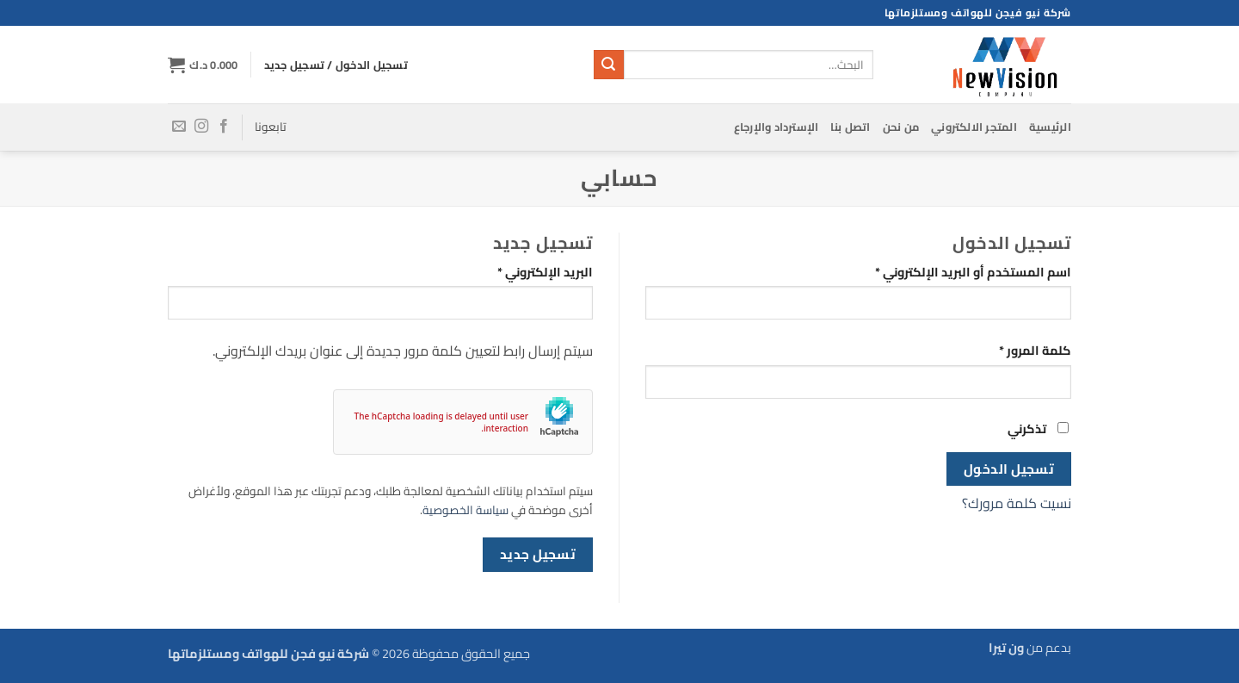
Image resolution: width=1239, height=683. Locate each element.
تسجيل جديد (538, 554)
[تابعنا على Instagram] (201, 126)
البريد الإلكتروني (524, 272)
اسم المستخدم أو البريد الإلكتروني (952, 272)
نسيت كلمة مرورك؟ (1016, 503)
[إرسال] (608, 64)
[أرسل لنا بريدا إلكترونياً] (179, 126)
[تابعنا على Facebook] (224, 126)
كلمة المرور (1014, 350)
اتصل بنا (850, 126)
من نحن (901, 126)
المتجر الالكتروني (974, 126)
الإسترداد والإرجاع (776, 126)
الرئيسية (1050, 126)
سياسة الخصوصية (465, 510)
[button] (203, 65)
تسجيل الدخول (1009, 468)
